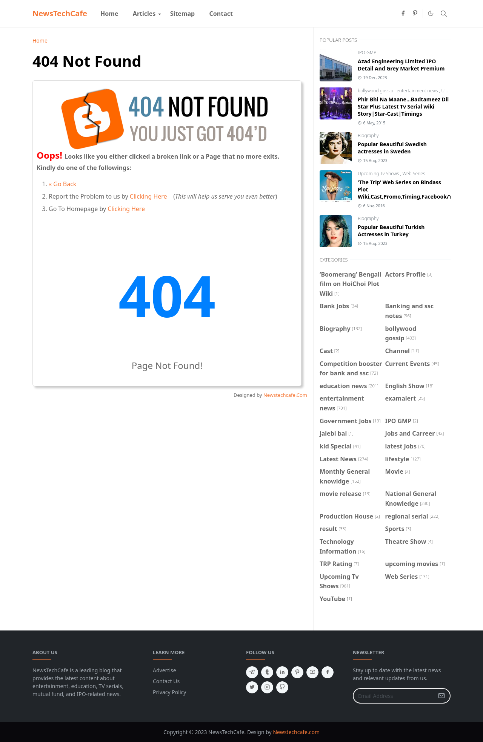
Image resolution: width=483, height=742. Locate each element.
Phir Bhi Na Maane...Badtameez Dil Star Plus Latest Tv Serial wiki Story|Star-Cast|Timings (403, 106)
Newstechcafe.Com (285, 395)
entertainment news (418, 90)
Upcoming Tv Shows (379, 173)
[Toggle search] (444, 13)
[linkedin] (282, 672)
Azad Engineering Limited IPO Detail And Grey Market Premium (401, 65)
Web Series (413, 173)
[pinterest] (415, 13)
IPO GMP (367, 52)
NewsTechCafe (59, 13)
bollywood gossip (376, 90)
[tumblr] (267, 672)
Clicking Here (148, 196)
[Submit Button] (441, 696)
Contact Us (166, 681)
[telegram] (252, 672)
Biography (368, 135)
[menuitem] (109, 13)
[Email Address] (394, 696)
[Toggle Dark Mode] (431, 13)
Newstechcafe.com (296, 732)
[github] (282, 687)
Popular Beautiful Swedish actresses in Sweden (392, 148)
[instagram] (267, 687)
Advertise (164, 670)
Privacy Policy (169, 692)
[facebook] (403, 13)
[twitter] (252, 687)
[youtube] (312, 672)
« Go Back (62, 184)
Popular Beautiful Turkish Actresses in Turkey (391, 230)
